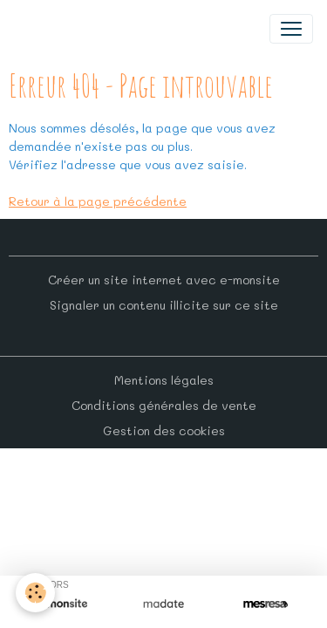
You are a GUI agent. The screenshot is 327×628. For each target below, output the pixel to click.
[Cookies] (35, 592)
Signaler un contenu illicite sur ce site (164, 305)
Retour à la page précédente (98, 201)
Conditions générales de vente (164, 405)
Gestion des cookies (164, 430)
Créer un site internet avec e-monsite (164, 279)
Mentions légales (164, 380)
